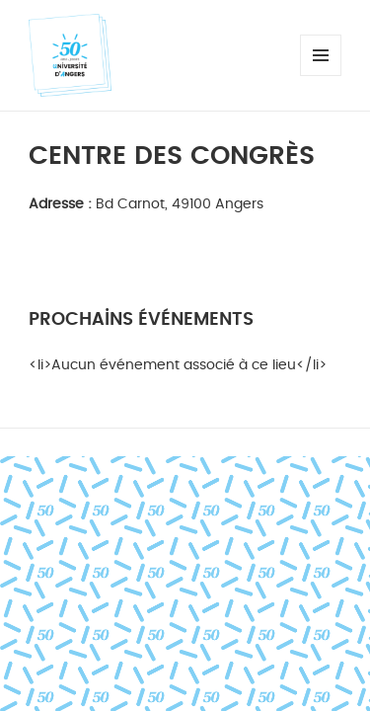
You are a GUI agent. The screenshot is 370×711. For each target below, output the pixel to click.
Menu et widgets (321, 75)
